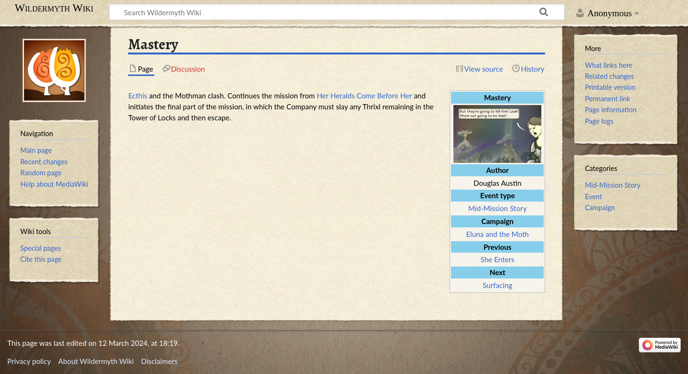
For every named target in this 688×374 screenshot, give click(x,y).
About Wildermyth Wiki (96, 361)
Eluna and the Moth (497, 234)
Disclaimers (159, 361)
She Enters (498, 259)
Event (593, 196)
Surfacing (497, 285)
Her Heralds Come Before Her (364, 95)
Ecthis (137, 95)
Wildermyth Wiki (54, 8)
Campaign (600, 207)
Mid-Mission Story (497, 208)
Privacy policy (29, 361)
